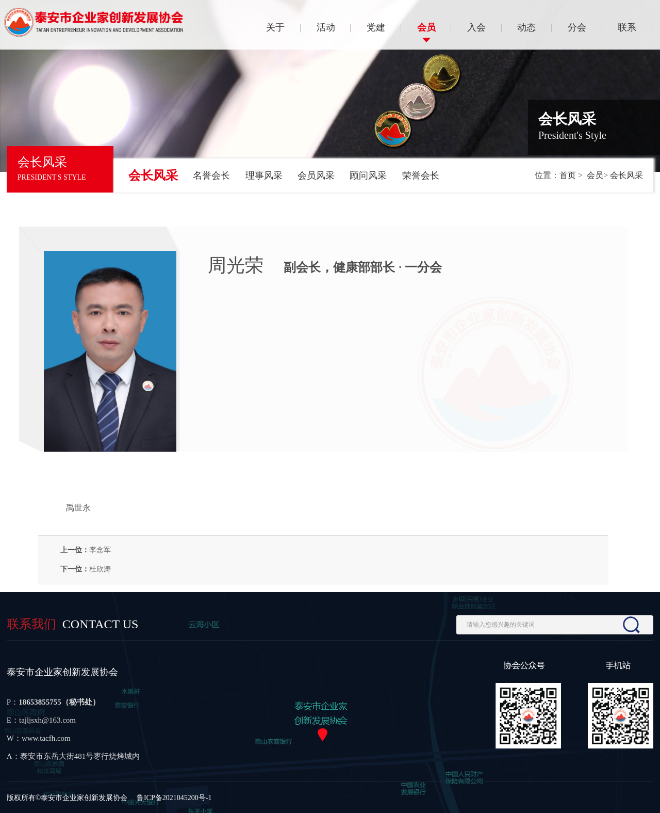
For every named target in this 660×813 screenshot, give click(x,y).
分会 (577, 27)
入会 (476, 27)
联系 (627, 27)
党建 (376, 27)
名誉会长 (211, 175)
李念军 (100, 550)
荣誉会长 (420, 175)
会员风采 (316, 175)
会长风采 (153, 175)
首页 (567, 175)
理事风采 (264, 175)
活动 (326, 27)
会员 (426, 27)
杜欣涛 (100, 569)
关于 (275, 27)
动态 (526, 27)
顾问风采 (368, 175)
